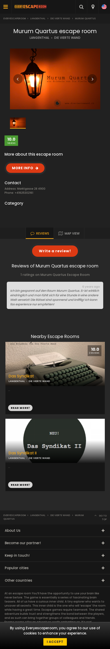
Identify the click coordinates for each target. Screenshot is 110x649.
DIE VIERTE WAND (67, 38)
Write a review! (55, 251)
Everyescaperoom (14, 18)
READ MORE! (20, 408)
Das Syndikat (21, 376)
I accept (55, 641)
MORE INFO (22, 168)
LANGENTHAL (39, 38)
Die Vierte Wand (60, 18)
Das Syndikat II (23, 453)
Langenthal (37, 18)
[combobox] (92, 7)
